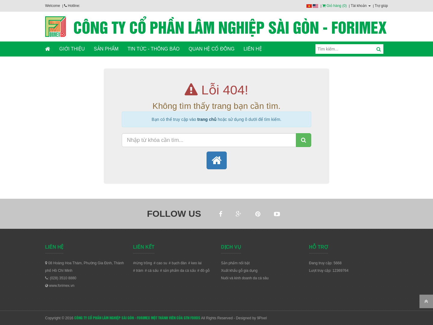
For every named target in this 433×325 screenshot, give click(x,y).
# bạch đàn (178, 263)
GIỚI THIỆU (72, 48)
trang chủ (206, 119)
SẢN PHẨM (106, 48)
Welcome (52, 6)
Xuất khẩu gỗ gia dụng (239, 270)
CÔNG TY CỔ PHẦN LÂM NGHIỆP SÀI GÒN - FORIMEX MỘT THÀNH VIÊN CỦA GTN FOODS (137, 317)
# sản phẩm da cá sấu (178, 270)
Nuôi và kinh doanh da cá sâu (245, 278)
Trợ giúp (381, 6)
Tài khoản (360, 6)
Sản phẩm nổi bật (235, 263)
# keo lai (195, 263)
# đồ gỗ (203, 270)
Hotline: (72, 6)
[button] (217, 160)
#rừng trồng (142, 263)
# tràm (138, 270)
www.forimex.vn (59, 286)
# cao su (160, 263)
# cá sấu (152, 270)
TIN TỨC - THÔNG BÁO (153, 48)
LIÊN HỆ (253, 48)
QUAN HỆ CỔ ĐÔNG (212, 48)
